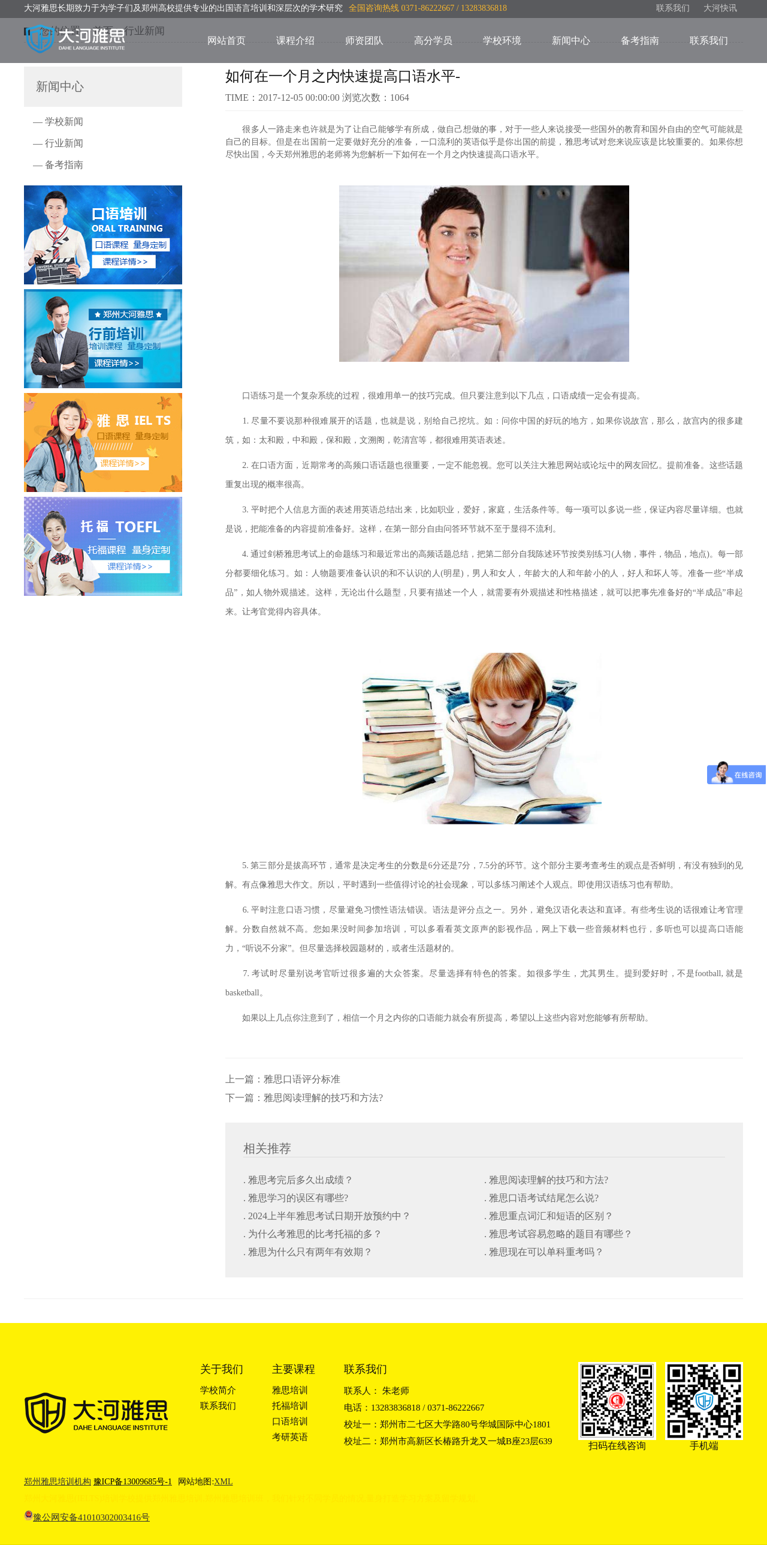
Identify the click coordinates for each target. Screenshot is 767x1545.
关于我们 (221, 1369)
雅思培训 (290, 1390)
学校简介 (218, 1390)
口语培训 (290, 1421)
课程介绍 (295, 40)
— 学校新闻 (58, 121)
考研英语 (290, 1437)
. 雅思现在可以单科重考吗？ (544, 1252)
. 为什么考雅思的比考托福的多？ (312, 1234)
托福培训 (290, 1406)
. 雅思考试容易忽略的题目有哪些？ (558, 1234)
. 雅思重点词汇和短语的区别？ (549, 1216)
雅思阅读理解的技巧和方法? (323, 1098)
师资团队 (364, 40)
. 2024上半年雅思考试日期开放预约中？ (327, 1216)
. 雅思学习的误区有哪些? (295, 1198)
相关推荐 (267, 1148)
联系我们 (673, 8)
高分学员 (433, 40)
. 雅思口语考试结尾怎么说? (541, 1198)
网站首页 (226, 40)
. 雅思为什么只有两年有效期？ (308, 1252)
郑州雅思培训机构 (57, 1481)
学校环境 (502, 40)
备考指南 (640, 40)
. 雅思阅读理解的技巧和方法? (546, 1180)
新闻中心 (571, 40)
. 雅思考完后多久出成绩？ (298, 1180)
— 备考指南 (58, 165)
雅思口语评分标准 (302, 1079)
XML (223, 1481)
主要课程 (293, 1369)
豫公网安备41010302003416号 (91, 1517)
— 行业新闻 (58, 143)
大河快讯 (720, 8)
